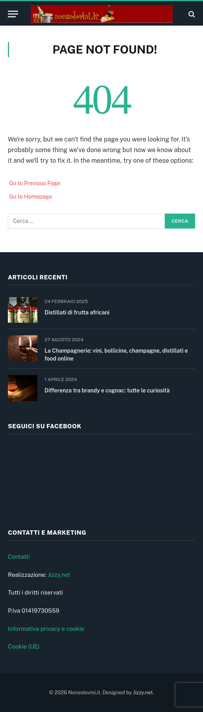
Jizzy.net (59, 574)
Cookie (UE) (24, 646)
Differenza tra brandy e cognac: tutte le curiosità (107, 390)
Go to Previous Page (34, 183)
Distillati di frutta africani (77, 312)
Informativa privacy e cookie (46, 628)
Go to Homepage (30, 196)
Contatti (19, 556)
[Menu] (13, 14)
